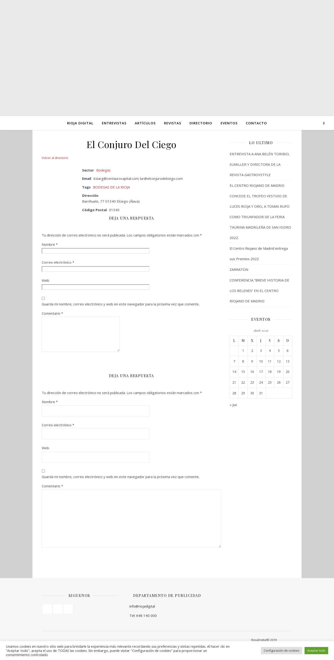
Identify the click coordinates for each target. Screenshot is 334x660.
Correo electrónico (58, 262)
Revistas (172, 123)
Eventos (229, 123)
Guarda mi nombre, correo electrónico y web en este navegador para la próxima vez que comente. (120, 304)
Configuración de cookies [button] (281, 650)
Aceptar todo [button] (316, 650)
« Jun (233, 404)
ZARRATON (239, 269)
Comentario (52, 313)
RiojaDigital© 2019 (264, 640)
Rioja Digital (80, 123)
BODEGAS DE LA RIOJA (111, 187)
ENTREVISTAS (114, 123)
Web (45, 280)
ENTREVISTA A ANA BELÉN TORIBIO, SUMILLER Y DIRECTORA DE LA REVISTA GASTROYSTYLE (260, 164)
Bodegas (103, 170)
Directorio (200, 123)
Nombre (50, 244)
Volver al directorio (55, 158)
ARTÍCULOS (145, 123)
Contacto (256, 123)
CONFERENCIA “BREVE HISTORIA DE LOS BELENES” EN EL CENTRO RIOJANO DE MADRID (259, 290)
